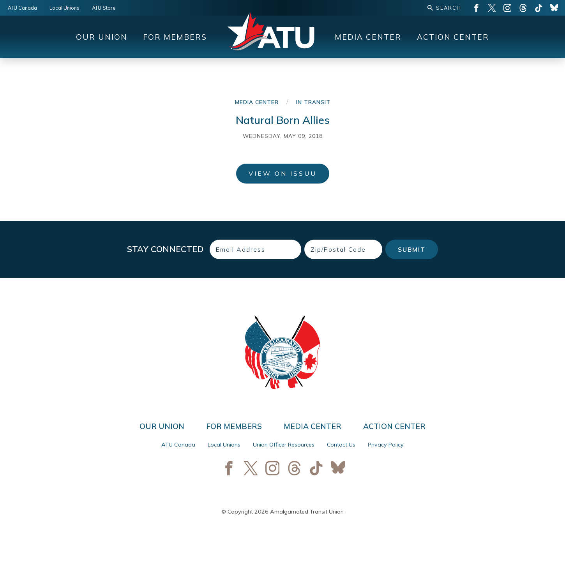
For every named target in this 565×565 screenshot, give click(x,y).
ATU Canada (22, 8)
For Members (175, 37)
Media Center (368, 37)
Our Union (101, 37)
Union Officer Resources (283, 444)
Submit (412, 249)
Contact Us (341, 444)
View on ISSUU (283, 173)
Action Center (453, 37)
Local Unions (64, 8)
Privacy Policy (386, 444)
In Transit (313, 102)
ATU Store (104, 8)
